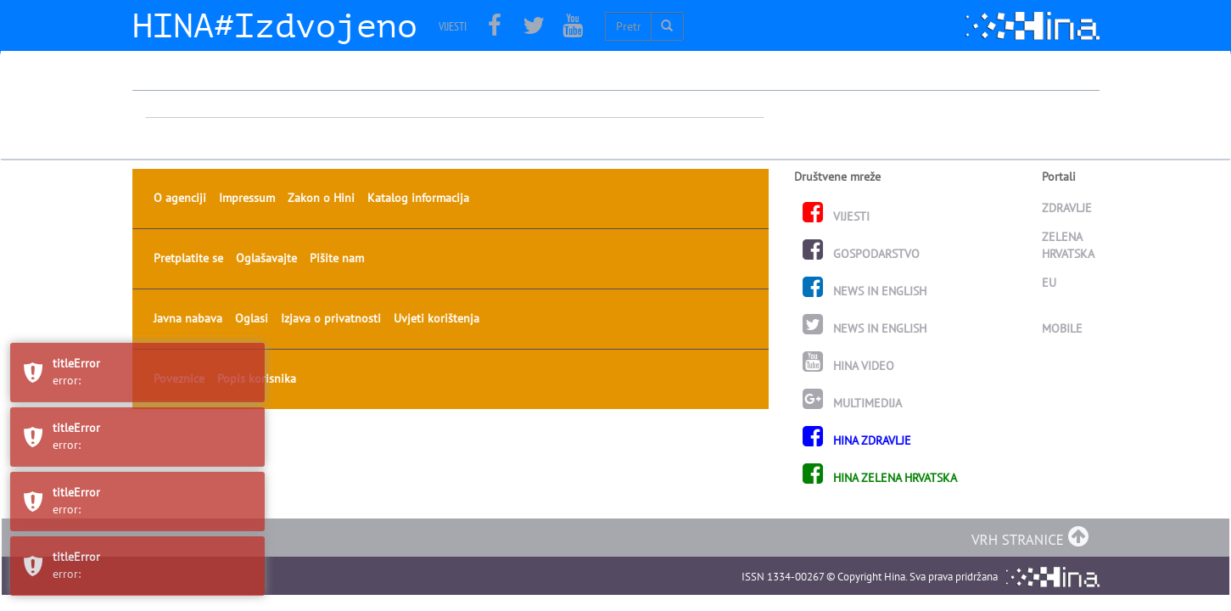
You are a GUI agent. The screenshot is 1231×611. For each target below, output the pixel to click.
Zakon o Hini (321, 112)
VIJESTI (453, 26)
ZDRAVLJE (1068, 122)
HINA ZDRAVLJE (857, 354)
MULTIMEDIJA (852, 317)
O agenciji (180, 112)
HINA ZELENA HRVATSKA (880, 392)
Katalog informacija (418, 112)
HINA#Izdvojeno (274, 26)
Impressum (247, 112)
